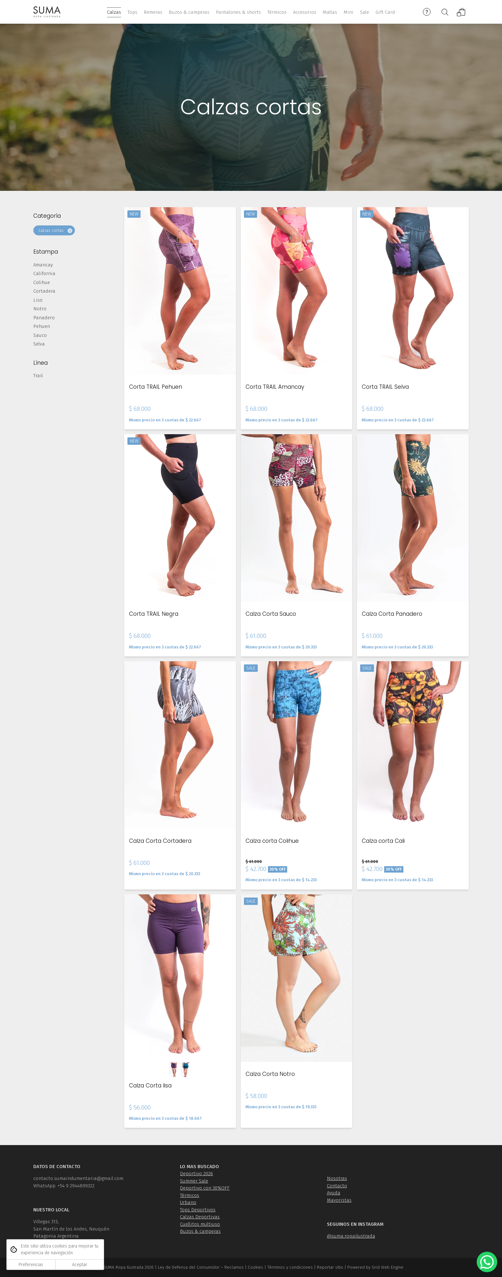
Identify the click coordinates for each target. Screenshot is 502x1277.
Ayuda (333, 1193)
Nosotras (337, 1178)
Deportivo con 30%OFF (205, 1188)
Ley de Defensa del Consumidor (189, 1267)
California (44, 274)
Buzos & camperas (200, 1231)
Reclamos (234, 1267)
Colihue (41, 283)
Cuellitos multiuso (200, 1224)
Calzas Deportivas (200, 1217)
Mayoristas (339, 1200)
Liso (38, 301)
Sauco (40, 336)
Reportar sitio (330, 1267)
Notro (39, 309)
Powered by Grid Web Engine (375, 1267)
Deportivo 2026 (196, 1173)
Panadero (44, 318)
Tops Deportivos (197, 1210)
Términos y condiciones (290, 1267)
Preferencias (31, 1264)
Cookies (255, 1267)
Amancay (43, 265)
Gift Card (385, 12)
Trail (38, 376)
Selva (39, 344)
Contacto (337, 1186)
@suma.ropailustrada (351, 1236)
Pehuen (41, 327)
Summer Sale (194, 1181)
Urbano (188, 1202)
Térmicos (189, 1195)
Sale (364, 12)
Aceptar (79, 1264)
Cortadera (44, 292)
